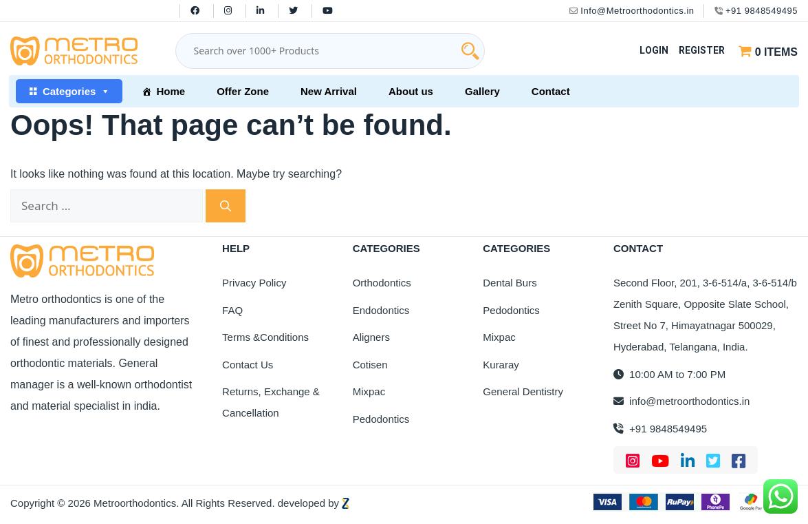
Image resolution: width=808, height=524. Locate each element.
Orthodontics (382, 283)
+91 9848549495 (756, 11)
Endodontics (381, 310)
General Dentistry (523, 391)
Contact (551, 91)
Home (170, 91)
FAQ (232, 310)
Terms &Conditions (265, 337)
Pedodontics (381, 419)
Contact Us (247, 364)
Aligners (371, 337)
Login (654, 50)
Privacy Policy (254, 283)
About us (411, 91)
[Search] (225, 205)
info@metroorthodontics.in (681, 401)
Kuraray (501, 364)
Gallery (482, 91)
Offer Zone (243, 91)
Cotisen (370, 364)
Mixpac (369, 391)
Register (702, 50)
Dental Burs (509, 283)
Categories (77, 91)
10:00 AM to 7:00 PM (669, 374)
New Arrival (329, 91)
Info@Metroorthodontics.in (632, 11)
